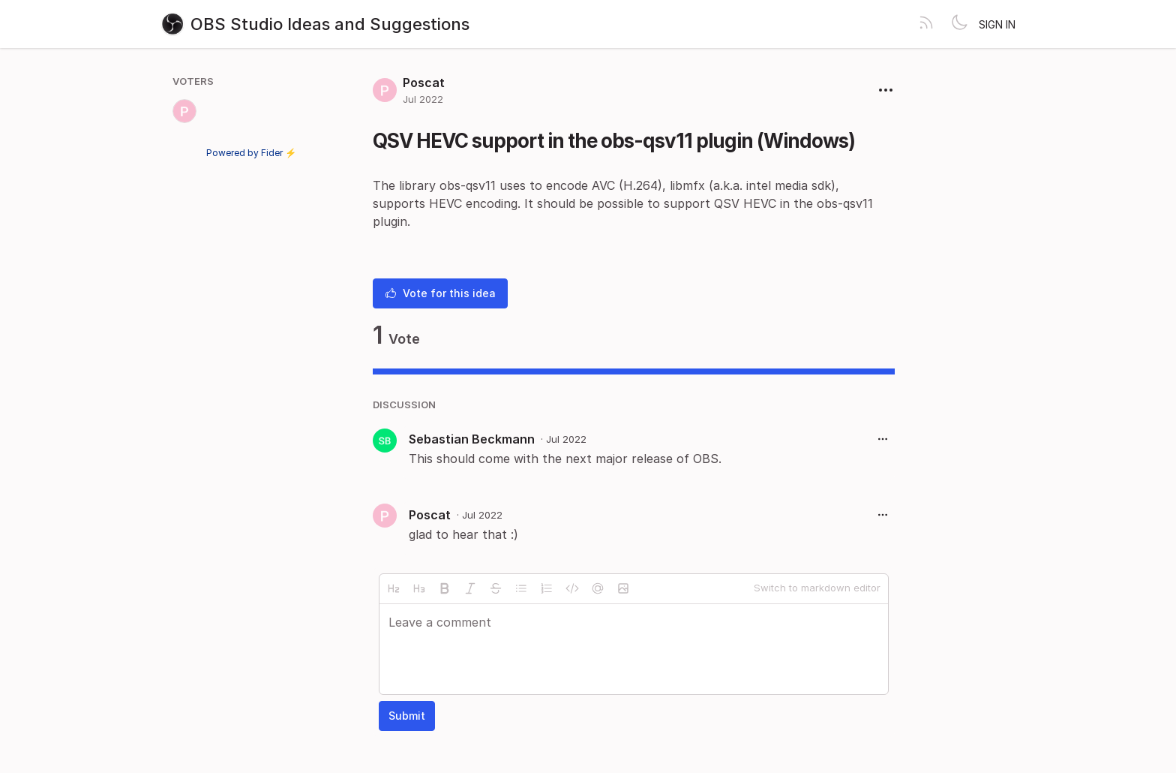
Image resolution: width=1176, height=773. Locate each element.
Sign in (997, 24)
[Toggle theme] (959, 24)
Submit (406, 715)
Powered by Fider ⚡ (251, 152)
